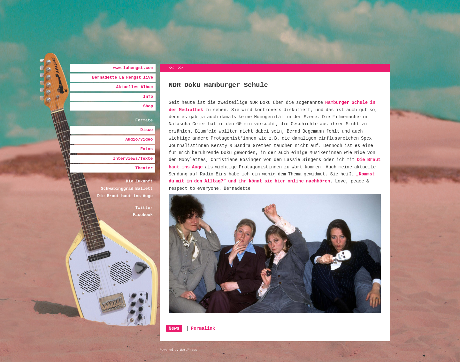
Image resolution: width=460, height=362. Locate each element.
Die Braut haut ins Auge (125, 196)
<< (171, 67)
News (174, 328)
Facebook (143, 214)
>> (180, 67)
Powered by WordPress (178, 350)
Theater (144, 168)
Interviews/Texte (133, 158)
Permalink (203, 328)
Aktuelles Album (134, 87)
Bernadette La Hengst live (122, 77)
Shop (148, 106)
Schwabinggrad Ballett (127, 188)
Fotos (146, 149)
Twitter (144, 207)
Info (148, 96)
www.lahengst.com (133, 67)
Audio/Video (139, 139)
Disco (146, 129)
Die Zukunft (139, 181)
